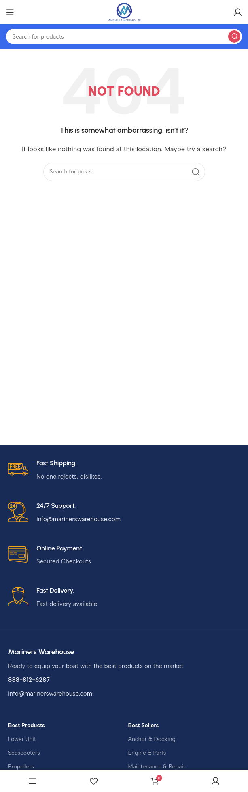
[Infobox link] (124, 470)
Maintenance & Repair (157, 766)
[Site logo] (124, 11)
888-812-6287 (29, 679)
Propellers (21, 766)
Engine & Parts (147, 752)
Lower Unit (22, 739)
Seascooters (24, 752)
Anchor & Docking (152, 739)
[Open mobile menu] (10, 12)
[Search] (124, 36)
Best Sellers (143, 725)
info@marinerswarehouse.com (50, 693)
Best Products (26, 725)
